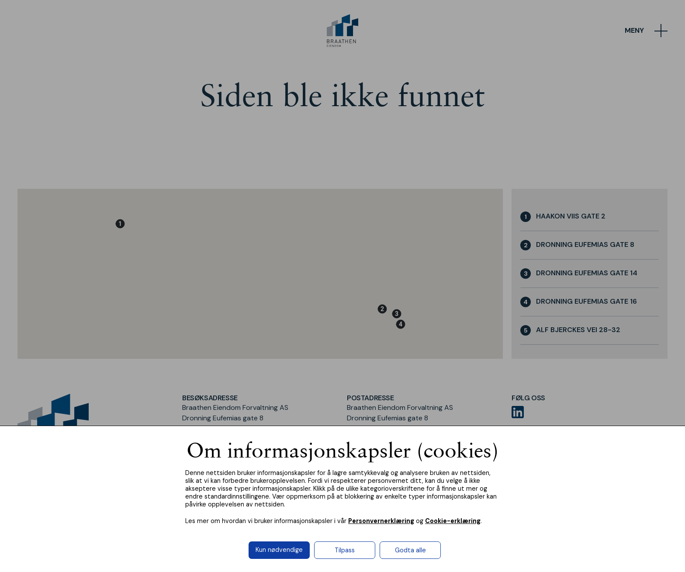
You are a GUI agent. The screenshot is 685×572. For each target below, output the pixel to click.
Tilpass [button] (345, 550)
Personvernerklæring (381, 521)
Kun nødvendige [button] (279, 550)
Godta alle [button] (410, 550)
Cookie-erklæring (453, 521)
